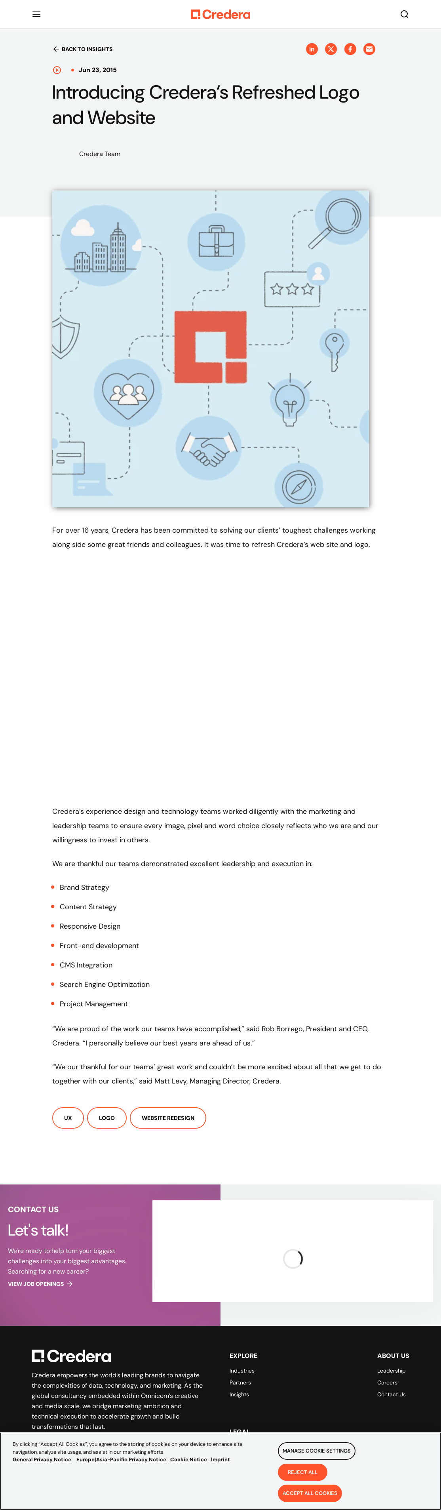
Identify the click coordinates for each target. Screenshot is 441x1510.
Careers (387, 1382)
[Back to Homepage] (220, 14)
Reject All (302, 1472)
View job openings (41, 1284)
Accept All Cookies (310, 1493)
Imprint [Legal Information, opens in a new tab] (220, 1459)
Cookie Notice (188, 1459)
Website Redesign (168, 1118)
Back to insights (82, 49)
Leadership (391, 1370)
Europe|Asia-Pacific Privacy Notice (121, 1459)
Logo (107, 1118)
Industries (242, 1370)
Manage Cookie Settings (317, 1450)
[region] (220, 1471)
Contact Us (391, 1394)
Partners (240, 1382)
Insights (239, 1394)
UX (68, 1118)
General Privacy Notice (42, 1459)
